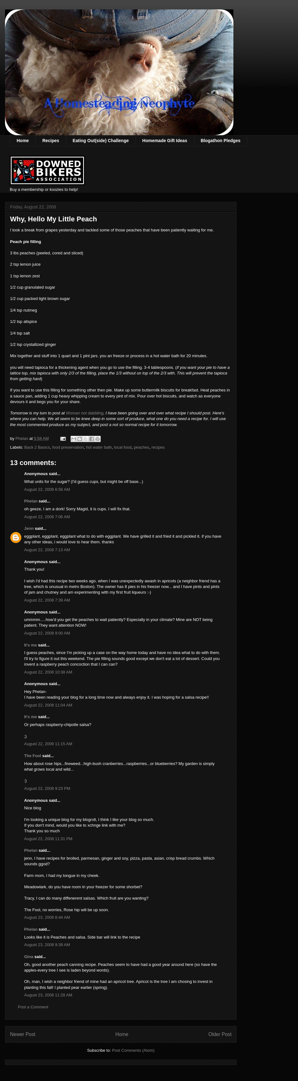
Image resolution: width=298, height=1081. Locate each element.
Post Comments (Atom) (133, 1050)
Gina (28, 956)
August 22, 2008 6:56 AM (47, 489)
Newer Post (22, 1034)
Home (23, 140)
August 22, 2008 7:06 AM (47, 516)
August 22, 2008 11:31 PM (48, 838)
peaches (141, 447)
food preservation (67, 447)
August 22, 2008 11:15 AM (48, 743)
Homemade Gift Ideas (164, 140)
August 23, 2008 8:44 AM (47, 917)
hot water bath (99, 447)
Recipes (50, 140)
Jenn (29, 528)
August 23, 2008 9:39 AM (47, 944)
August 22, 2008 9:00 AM (47, 633)
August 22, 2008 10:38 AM (48, 672)
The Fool (32, 755)
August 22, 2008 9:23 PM (47, 788)
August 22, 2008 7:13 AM (47, 549)
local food (123, 447)
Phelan (31, 501)
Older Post (219, 1034)
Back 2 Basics (37, 447)
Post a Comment (33, 1007)
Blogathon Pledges (221, 140)
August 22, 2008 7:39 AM (47, 600)
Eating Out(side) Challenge (101, 140)
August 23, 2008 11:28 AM (48, 995)
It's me (30, 645)
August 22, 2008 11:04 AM (48, 705)
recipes (158, 447)
